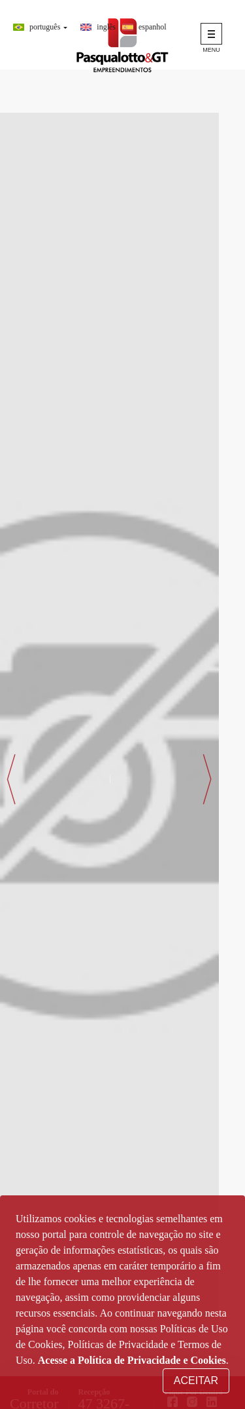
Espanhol (153, 26)
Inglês (106, 26)
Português (44, 26)
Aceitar (196, 1380)
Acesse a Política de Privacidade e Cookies (132, 1360)
